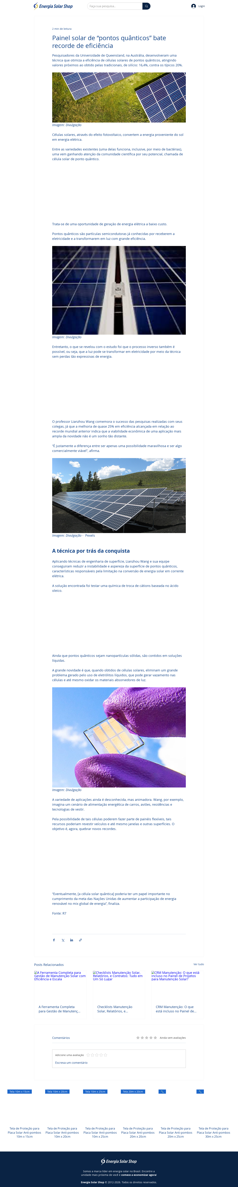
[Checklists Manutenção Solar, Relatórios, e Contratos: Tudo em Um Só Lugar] (119, 985)
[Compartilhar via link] (80, 940)
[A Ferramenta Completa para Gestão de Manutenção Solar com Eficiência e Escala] (60, 985)
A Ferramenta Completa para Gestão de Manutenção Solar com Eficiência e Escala (60, 1009)
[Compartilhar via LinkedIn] (71, 940)
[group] (119, 1118)
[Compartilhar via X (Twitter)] (62, 940)
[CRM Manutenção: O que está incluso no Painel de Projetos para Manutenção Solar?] (178, 985)
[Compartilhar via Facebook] (54, 940)
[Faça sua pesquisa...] (112, 6)
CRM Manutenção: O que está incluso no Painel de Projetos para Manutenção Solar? (176, 1009)
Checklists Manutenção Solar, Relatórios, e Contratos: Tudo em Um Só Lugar (117, 1009)
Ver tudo (199, 964)
